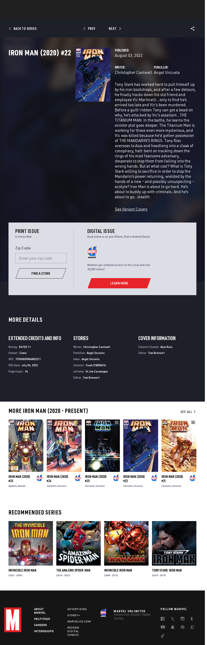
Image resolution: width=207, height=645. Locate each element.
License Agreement (189, 629)
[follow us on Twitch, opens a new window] (192, 602)
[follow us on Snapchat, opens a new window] (173, 601)
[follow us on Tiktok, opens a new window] (162, 610)
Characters (76, 15)
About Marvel (40, 584)
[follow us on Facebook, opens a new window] (162, 593)
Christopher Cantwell (86, 91)
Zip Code (23, 220)
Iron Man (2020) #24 (57, 451)
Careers (40, 598)
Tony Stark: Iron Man (167, 543)
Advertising (77, 583)
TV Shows (115, 15)
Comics (55, 15)
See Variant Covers (84, 181)
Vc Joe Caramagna (97, 344)
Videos (149, 15)
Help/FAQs (42, 592)
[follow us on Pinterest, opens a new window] (182, 601)
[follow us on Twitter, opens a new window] (172, 593)
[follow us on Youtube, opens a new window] (163, 601)
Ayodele (13, 458)
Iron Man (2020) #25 (19, 451)
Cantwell (51, 458)
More (165, 15)
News (39, 15)
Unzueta (61, 458)
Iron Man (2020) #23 (95, 451)
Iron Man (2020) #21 (172, 451)
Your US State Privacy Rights (61, 629)
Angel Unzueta (143, 91)
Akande (22, 458)
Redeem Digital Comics (73, 605)
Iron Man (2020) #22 (134, 451)
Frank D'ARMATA (96, 338)
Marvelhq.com (79, 595)
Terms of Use (12, 629)
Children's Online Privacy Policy (156, 629)
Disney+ (73, 589)
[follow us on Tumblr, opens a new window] (192, 593)
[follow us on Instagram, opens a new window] (182, 593)
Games (133, 15)
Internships (44, 604)
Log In (20, 5)
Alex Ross (166, 319)
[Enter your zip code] (41, 231)
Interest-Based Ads (91, 635)
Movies (96, 15)
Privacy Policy (32, 629)
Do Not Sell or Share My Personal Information (108, 629)
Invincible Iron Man (22, 543)
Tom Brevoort (91, 350)
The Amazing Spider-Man (73, 543)
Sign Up (34, 5)
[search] (195, 5)
